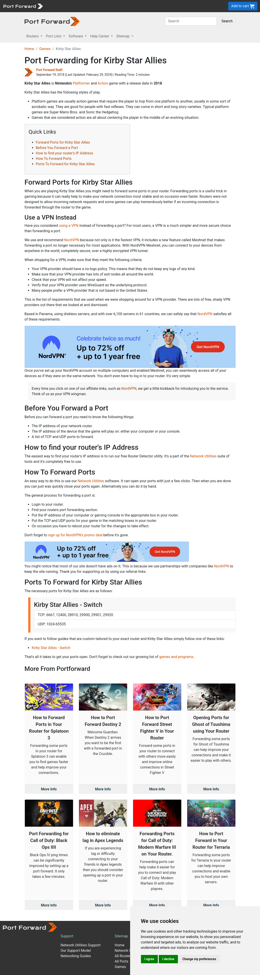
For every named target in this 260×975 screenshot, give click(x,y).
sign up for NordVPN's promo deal (75, 535)
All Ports (121, 961)
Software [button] (76, 36)
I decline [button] (168, 959)
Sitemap (121, 936)
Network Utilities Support (80, 945)
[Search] (191, 21)
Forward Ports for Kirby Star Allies (63, 142)
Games (45, 49)
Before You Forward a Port (57, 148)
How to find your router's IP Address (64, 153)
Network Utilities (203, 456)
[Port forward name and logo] (23, 6)
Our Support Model (75, 950)
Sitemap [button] (123, 36)
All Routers (123, 956)
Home (29, 49)
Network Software (129, 950)
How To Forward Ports (54, 158)
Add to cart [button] (242, 6)
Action (103, 83)
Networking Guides (75, 956)
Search (226, 21)
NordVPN (71, 240)
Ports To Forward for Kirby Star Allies (65, 164)
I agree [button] (149, 959)
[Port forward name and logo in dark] (52, 21)
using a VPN (68, 225)
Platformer (81, 83)
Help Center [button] (100, 36)
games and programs (176, 657)
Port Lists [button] (54, 36)
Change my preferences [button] (199, 959)
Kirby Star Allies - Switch (51, 648)
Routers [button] (33, 36)
